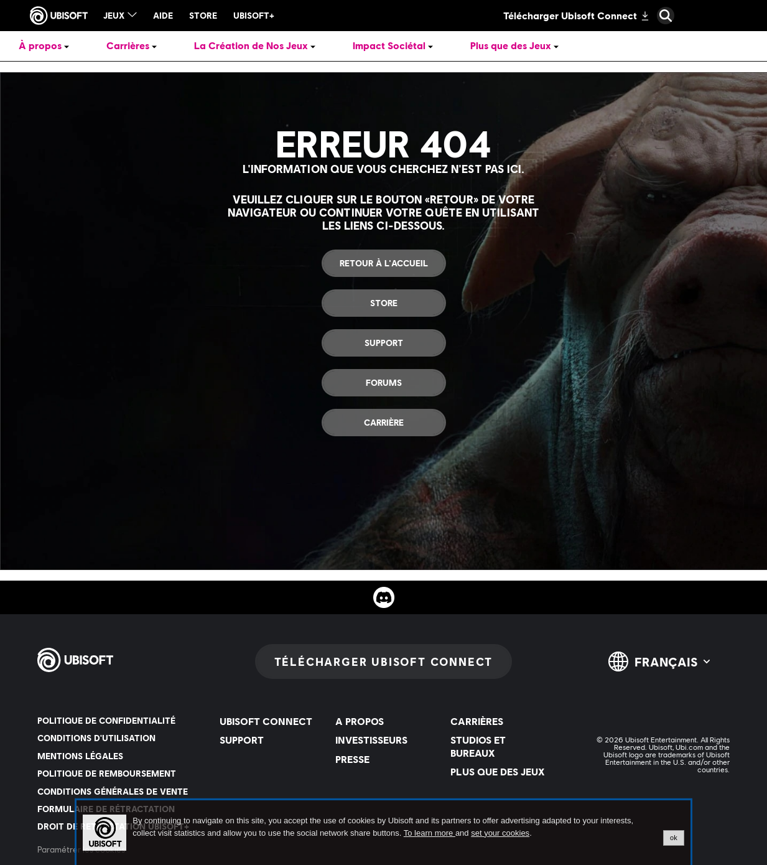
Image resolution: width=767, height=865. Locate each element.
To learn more (429, 833)
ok (673, 837)
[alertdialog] (383, 832)
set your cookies (500, 833)
